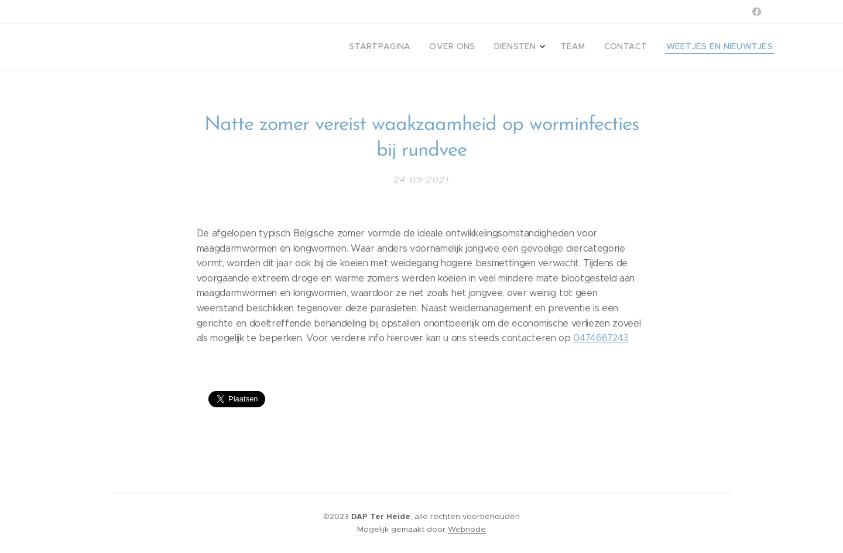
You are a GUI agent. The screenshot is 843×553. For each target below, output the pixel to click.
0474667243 (600, 338)
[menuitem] (676, 47)
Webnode (467, 529)
